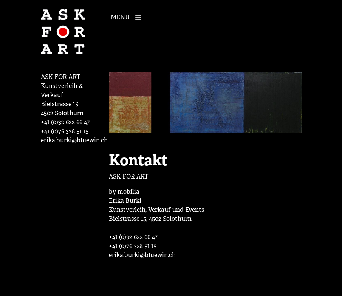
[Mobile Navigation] (128, 16)
